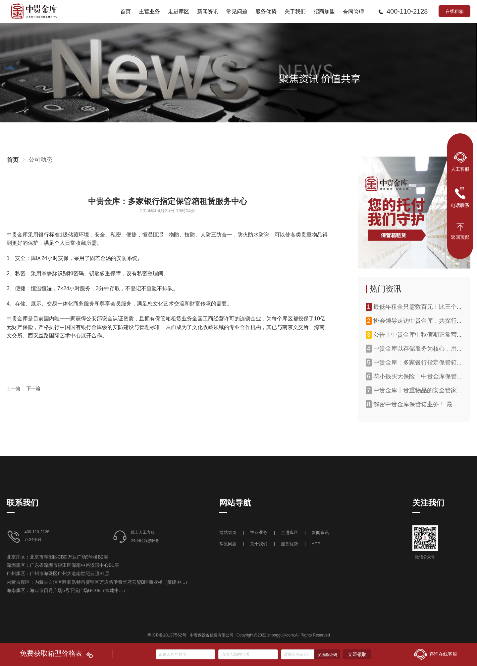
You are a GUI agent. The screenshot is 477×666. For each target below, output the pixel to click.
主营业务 (258, 532)
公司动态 (40, 159)
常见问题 (228, 543)
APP (316, 543)
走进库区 (290, 532)
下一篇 (33, 388)
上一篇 (14, 388)
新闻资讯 (320, 532)
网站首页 (228, 532)
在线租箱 (454, 11)
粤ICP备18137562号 (166, 635)
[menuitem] (125, 11)
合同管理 (353, 12)
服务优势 (289, 543)
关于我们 (258, 543)
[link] (13, 160)
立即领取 (357, 654)
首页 (13, 160)
